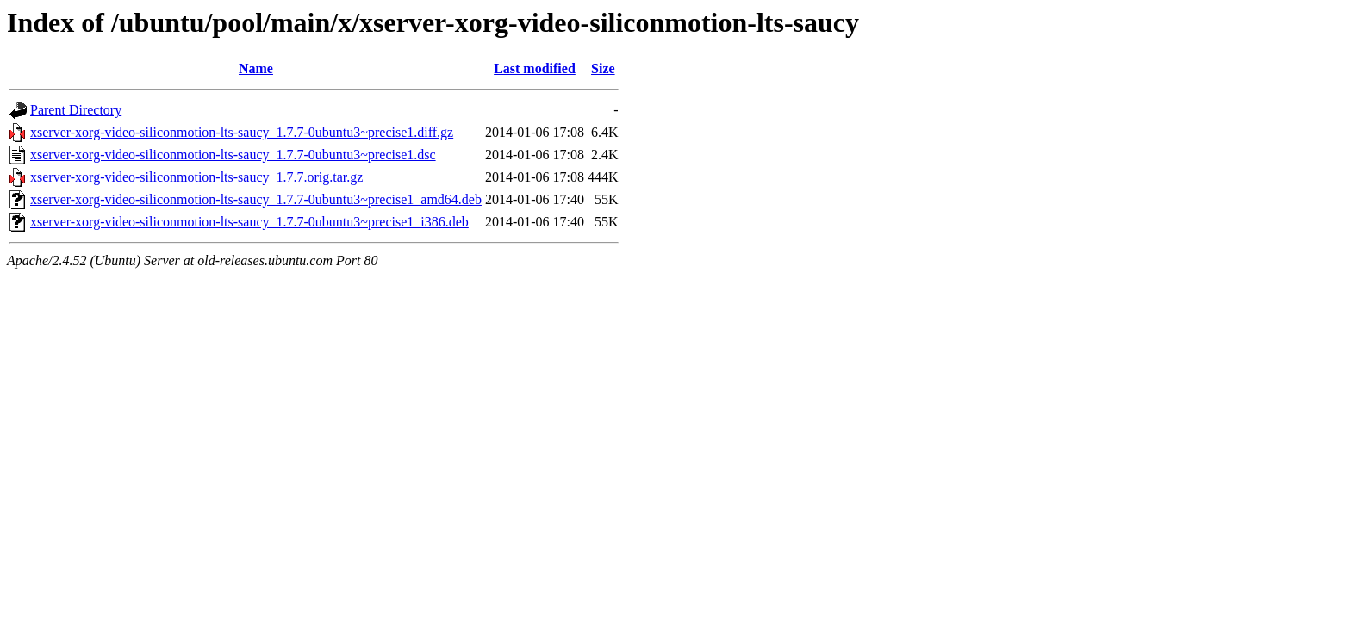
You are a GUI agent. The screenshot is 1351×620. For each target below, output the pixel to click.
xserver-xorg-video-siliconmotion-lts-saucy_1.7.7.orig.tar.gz (196, 177)
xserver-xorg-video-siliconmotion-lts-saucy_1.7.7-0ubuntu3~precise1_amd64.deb (256, 199)
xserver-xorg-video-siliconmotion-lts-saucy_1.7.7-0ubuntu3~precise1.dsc (233, 154)
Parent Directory (75, 109)
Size (603, 68)
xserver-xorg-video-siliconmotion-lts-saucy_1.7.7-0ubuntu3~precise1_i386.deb (249, 221)
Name (256, 68)
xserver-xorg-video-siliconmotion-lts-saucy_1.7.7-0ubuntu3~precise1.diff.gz (241, 132)
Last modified (535, 68)
